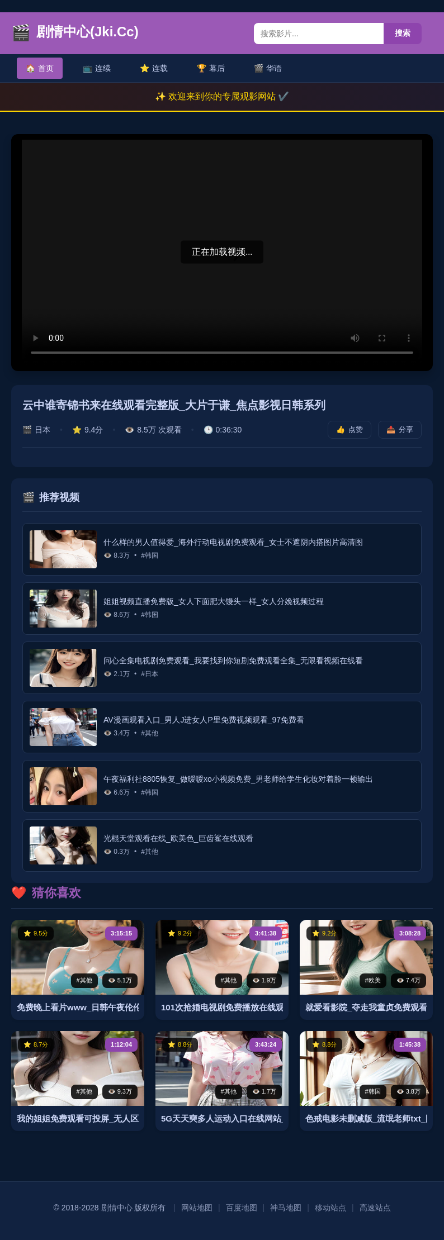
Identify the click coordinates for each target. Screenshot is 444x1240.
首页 (40, 68)
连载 (154, 68)
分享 (399, 429)
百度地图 (241, 1207)
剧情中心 (117, 1207)
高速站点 (375, 1207)
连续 (97, 68)
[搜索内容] (319, 33)
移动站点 (330, 1207)
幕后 (211, 68)
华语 (268, 68)
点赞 (349, 429)
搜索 (402, 32)
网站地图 (196, 1207)
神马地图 (285, 1207)
